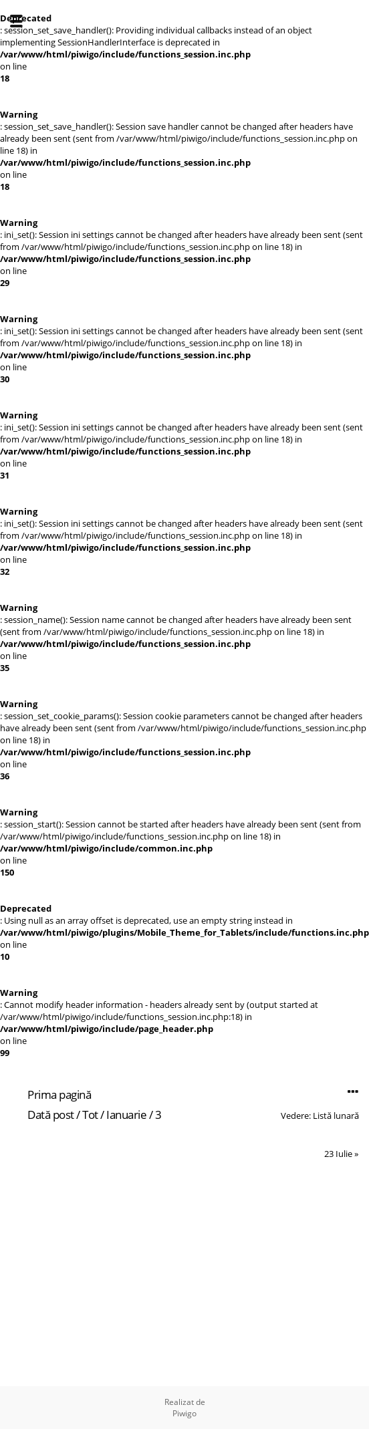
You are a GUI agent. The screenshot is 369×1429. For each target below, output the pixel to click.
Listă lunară (336, 1116)
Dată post (50, 1114)
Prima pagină (59, 1094)
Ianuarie (126, 1114)
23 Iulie (338, 1154)
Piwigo (184, 1413)
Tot (90, 1114)
